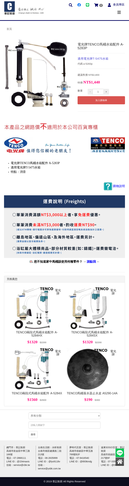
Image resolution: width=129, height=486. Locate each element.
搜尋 (33, 434)
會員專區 (118, 4)
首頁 (9, 29)
